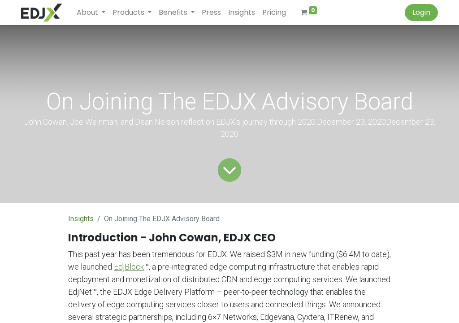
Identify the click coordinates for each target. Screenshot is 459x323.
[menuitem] (211, 13)
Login (421, 12)
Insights (81, 218)
